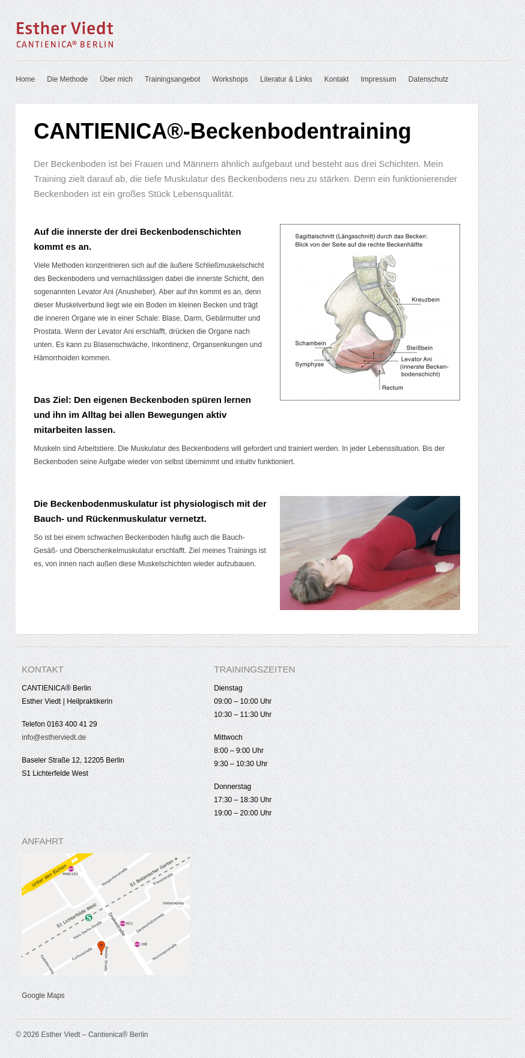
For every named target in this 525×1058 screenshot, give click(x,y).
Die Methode (67, 79)
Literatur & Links (286, 79)
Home (25, 79)
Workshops (230, 79)
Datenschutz (428, 79)
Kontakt (336, 79)
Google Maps (43, 995)
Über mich (116, 79)
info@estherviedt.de (54, 737)
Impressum (378, 79)
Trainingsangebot (172, 79)
